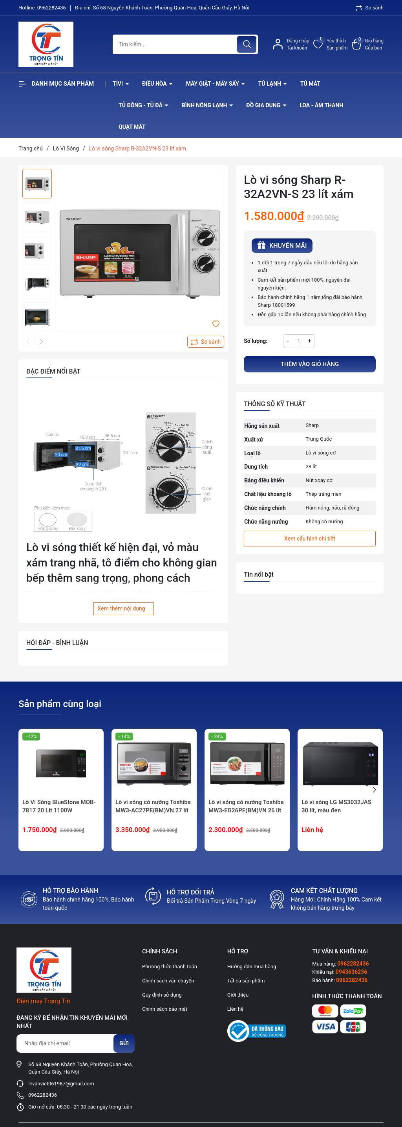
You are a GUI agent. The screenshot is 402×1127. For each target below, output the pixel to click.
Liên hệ (235, 1009)
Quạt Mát (132, 127)
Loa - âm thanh (321, 105)
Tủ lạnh (270, 84)
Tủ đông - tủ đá (141, 105)
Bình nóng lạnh (205, 105)
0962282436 (52, 8)
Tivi (118, 84)
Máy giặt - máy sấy (213, 84)
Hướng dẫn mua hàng (251, 966)
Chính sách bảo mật (164, 1009)
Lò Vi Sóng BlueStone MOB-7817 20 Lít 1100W (59, 806)
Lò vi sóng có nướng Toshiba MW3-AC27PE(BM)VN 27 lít (153, 806)
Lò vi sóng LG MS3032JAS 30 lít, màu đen (336, 806)
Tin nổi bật (259, 574)
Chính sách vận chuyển (168, 981)
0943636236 (351, 972)
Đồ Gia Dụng (263, 105)
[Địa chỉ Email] (75, 1043)
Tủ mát (310, 84)
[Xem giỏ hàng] (368, 44)
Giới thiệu (238, 995)
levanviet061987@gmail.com (61, 1084)
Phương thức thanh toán (169, 966)
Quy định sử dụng (162, 995)
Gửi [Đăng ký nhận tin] (124, 1043)
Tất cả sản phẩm (246, 981)
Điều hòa (155, 84)
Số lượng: (255, 341)
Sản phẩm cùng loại (59, 703)
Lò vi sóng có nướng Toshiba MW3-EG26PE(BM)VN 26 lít (246, 806)
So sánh (370, 8)
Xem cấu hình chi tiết (309, 538)
